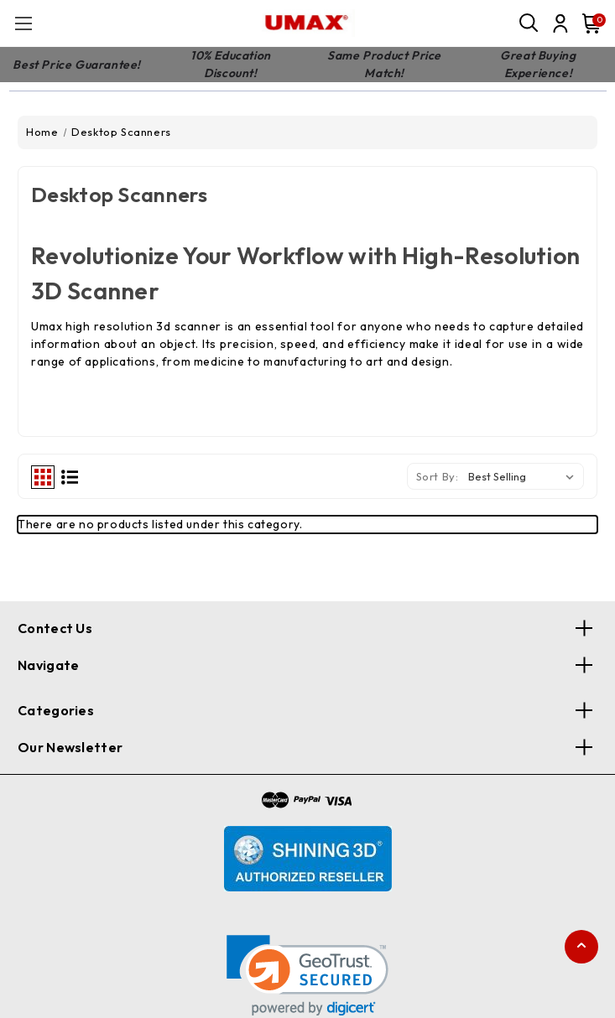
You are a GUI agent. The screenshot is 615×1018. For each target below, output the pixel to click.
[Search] (529, 23)
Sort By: (437, 476)
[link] (307, 975)
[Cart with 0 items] (588, 23)
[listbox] (524, 476)
